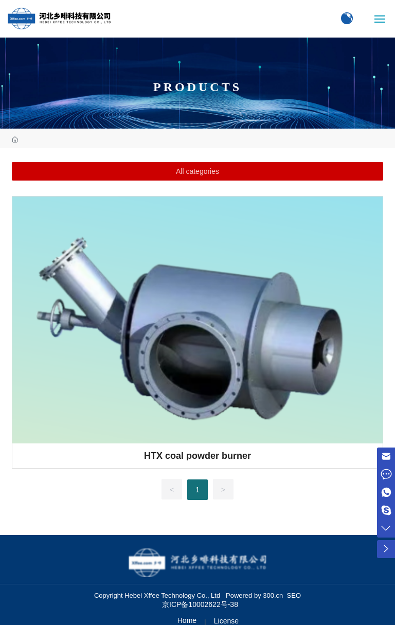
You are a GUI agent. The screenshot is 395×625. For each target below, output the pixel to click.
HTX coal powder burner (197, 456)
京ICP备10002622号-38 (200, 604)
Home (186, 620)
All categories (197, 171)
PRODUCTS (197, 87)
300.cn (273, 595)
